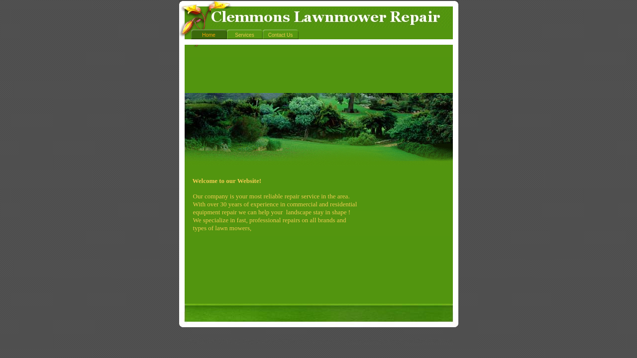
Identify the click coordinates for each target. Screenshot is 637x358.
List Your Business (429, 341)
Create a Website (368, 341)
